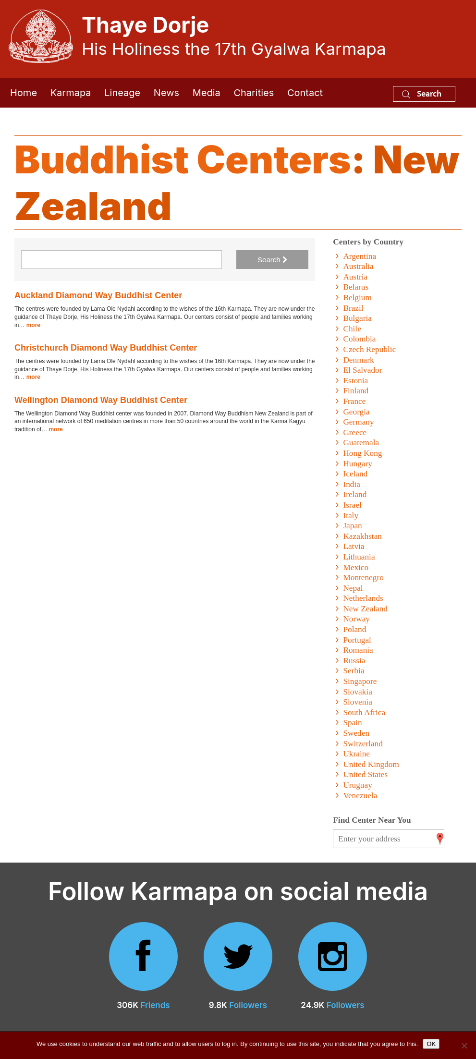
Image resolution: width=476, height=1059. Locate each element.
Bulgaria (357, 318)
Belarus (355, 287)
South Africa (364, 712)
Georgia (356, 411)
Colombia (359, 338)
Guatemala (361, 442)
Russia (354, 660)
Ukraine (356, 753)
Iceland (355, 473)
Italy (350, 515)
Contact (305, 92)
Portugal (357, 640)
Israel (352, 505)
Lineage (122, 92)
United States (365, 774)
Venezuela (360, 795)
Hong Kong (362, 453)
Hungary (357, 463)
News (166, 92)
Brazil (353, 308)
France (354, 401)
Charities (253, 92)
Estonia (355, 380)
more (33, 325)
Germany (358, 421)
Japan (352, 525)
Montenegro (363, 577)
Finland (355, 390)
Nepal (353, 588)
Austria (355, 276)
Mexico (355, 567)
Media (206, 92)
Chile (352, 328)
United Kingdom (371, 764)
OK (431, 1043)
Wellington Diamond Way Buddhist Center (100, 400)
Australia (358, 266)
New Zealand (365, 608)
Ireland (354, 494)
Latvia (353, 546)
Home (23, 92)
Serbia (353, 670)
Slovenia (357, 701)
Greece (354, 432)
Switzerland (362, 743)
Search (421, 93)
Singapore (360, 681)
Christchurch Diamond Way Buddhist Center (105, 348)
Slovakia (357, 691)
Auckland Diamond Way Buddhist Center (98, 295)
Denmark (358, 360)
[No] (464, 1045)
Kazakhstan (362, 536)
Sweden (356, 733)
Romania (358, 650)
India (351, 484)
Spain (352, 722)
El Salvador (362, 370)
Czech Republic (369, 349)
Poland (354, 629)
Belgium (357, 297)
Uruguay (357, 785)
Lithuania (359, 556)
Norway (356, 618)
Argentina (359, 256)
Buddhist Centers (182, 159)
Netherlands (363, 598)
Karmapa (70, 92)
